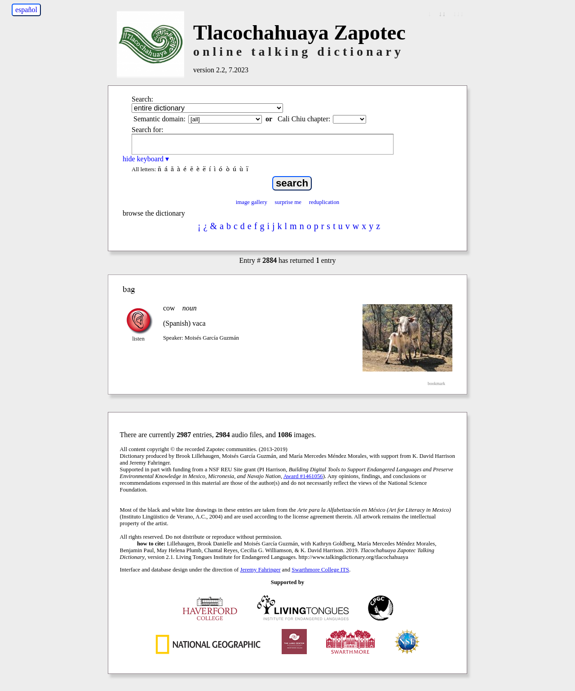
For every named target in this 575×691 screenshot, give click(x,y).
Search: (142, 99)
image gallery (251, 202)
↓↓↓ (458, 14)
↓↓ (442, 14)
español (26, 9)
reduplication (324, 202)
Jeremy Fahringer (260, 570)
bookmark (436, 383)
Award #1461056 (303, 476)
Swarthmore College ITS (320, 570)
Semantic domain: (159, 119)
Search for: (148, 129)
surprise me (288, 202)
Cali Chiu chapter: (304, 119)
